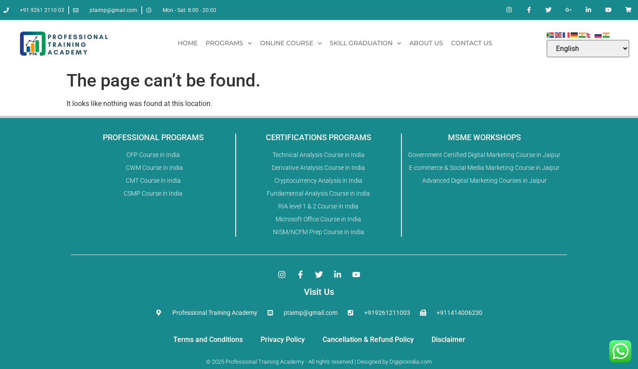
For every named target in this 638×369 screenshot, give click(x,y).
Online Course (291, 43)
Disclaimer (448, 339)
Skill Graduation (365, 43)
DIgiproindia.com (410, 361)
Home (188, 43)
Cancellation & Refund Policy (368, 339)
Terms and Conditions (208, 339)
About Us (426, 43)
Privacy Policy (283, 339)
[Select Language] (588, 48)
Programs (229, 43)
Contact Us (471, 43)
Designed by (372, 361)
